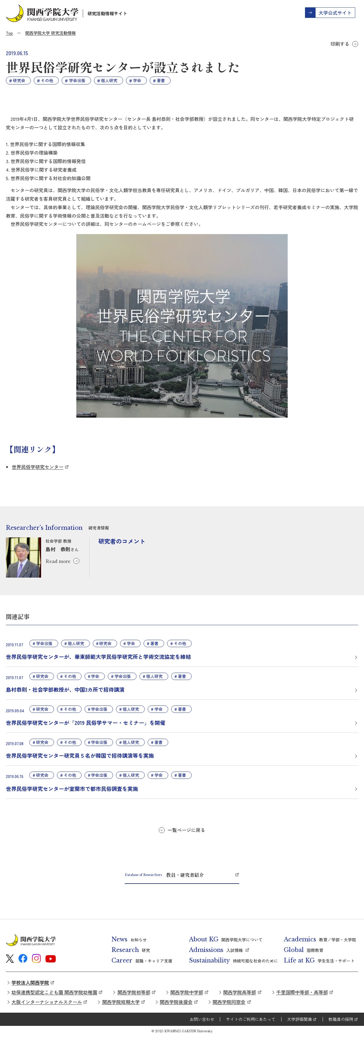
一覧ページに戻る (186, 829)
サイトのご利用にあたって (250, 1019)
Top (9, 33)
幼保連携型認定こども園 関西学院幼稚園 (54, 992)
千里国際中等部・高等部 (302, 992)
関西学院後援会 (176, 1001)
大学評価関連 (299, 1019)
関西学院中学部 (186, 992)
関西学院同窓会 (229, 1001)
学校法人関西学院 (30, 982)
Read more (57, 560)
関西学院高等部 (239, 992)
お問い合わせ (202, 1019)
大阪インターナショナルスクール (46, 1001)
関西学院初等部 (133, 992)
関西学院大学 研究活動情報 (50, 33)
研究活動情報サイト (107, 13)
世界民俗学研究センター (37, 466)
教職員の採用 (340, 1019)
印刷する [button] (340, 43)
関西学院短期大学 (121, 1001)
